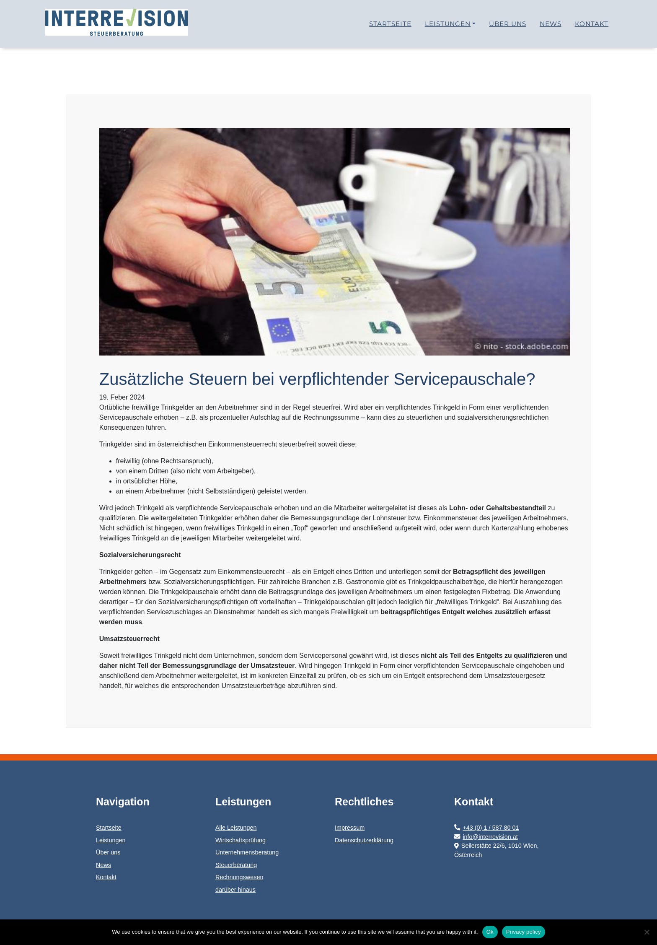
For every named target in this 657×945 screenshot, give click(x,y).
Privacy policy (523, 932)
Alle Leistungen (235, 827)
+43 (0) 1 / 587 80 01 (486, 827)
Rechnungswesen (239, 877)
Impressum (350, 827)
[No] (646, 932)
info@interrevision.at (486, 836)
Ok (490, 932)
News (550, 27)
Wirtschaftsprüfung (240, 840)
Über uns (507, 27)
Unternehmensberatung (247, 852)
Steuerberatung (236, 865)
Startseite (390, 27)
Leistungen (448, 27)
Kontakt (592, 27)
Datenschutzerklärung (364, 840)
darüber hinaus (235, 889)
